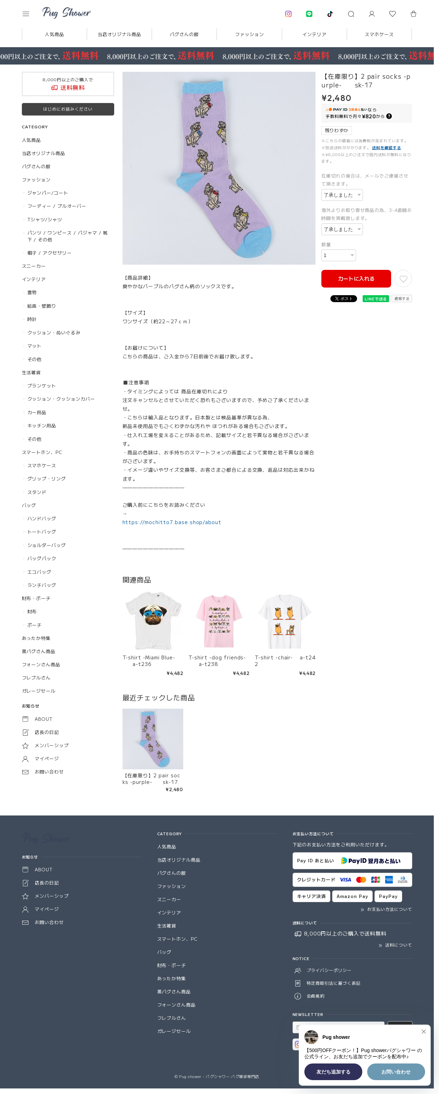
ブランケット (42, 385)
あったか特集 (36, 638)
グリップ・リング (46, 478)
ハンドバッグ (42, 518)
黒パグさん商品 (39, 651)
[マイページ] (371, 14)
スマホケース (379, 34)
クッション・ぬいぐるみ (54, 332)
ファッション (249, 34)
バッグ (29, 505)
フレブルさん (36, 677)
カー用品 (37, 412)
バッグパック (42, 558)
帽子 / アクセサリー (49, 252)
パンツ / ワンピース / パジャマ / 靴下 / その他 (67, 236)
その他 (34, 359)
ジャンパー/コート (48, 192)
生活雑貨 (31, 372)
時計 (32, 319)
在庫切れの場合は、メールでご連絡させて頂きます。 (364, 179)
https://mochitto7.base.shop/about (172, 522)
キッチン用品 (42, 425)
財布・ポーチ (36, 598)
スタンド (37, 492)
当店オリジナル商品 (119, 34)
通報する (402, 298)
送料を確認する (386, 147)
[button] (30, 14)
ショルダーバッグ (46, 545)
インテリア (314, 34)
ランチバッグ (42, 585)
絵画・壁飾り (42, 305)
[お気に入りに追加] (403, 278)
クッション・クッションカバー (61, 398)
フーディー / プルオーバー (56, 206)
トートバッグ (42, 531)
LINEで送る (376, 298)
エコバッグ (39, 572)
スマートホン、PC (42, 452)
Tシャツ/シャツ (44, 219)
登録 (400, 1027)
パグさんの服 (184, 34)
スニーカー (34, 266)
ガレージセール (39, 690)
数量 (326, 244)
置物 (32, 292)
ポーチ (34, 625)
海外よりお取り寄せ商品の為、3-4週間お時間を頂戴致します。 (366, 214)
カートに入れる (356, 278)
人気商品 (54, 34)
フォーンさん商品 (41, 664)
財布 (32, 611)
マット (34, 345)
